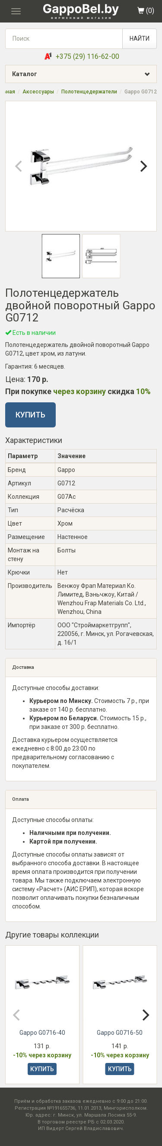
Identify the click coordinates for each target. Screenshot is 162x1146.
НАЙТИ (139, 38)
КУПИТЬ (30, 414)
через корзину (79, 391)
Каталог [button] (84, 74)
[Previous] (19, 166)
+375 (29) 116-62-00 (87, 56)
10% (143, 391)
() (145, 10)
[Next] (142, 166)
